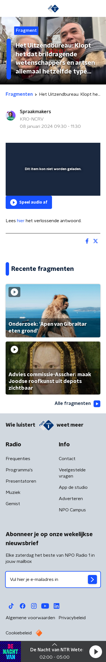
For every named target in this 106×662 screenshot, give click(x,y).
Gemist (13, 503)
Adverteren (71, 498)
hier (21, 221)
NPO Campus (72, 510)
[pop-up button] (69, 150)
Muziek (13, 492)
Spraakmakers (35, 112)
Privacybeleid (72, 618)
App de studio (73, 487)
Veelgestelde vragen (72, 473)
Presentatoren (21, 481)
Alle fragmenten (77, 403)
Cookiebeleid (19, 633)
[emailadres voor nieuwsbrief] (53, 579)
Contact (67, 458)
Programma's (19, 470)
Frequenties (18, 458)
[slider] (52, 185)
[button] (95, 652)
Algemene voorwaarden (30, 618)
